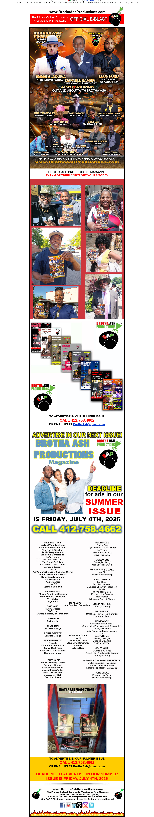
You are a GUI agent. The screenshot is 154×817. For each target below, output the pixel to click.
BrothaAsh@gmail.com (89, 424)
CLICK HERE (89, 1)
